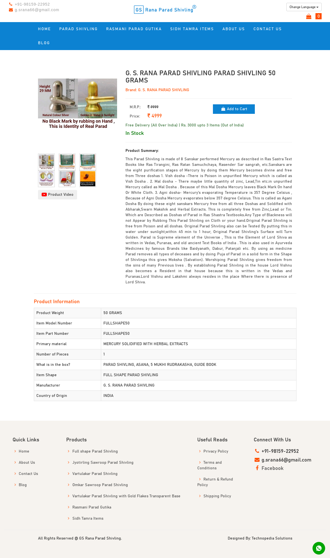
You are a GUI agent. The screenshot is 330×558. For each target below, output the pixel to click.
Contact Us (25, 474)
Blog (44, 43)
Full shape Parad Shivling (92, 451)
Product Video (57, 195)
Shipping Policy (214, 496)
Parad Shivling (78, 29)
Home (44, 29)
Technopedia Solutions (272, 538)
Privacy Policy (212, 451)
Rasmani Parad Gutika (134, 29)
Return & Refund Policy (215, 482)
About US (233, 29)
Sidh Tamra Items (192, 29)
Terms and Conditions (209, 465)
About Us (24, 462)
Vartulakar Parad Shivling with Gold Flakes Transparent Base (123, 496)
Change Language (304, 7)
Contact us (267, 29)
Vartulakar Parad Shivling (92, 474)
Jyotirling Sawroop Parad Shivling (100, 462)
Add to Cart (234, 109)
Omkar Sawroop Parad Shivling (97, 485)
